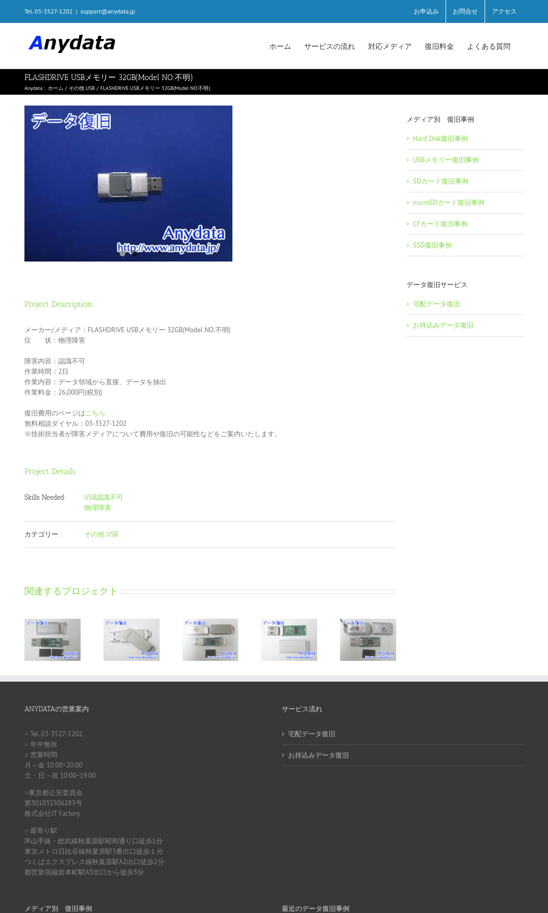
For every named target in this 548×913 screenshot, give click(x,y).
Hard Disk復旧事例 (440, 138)
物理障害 (97, 507)
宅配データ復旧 (436, 303)
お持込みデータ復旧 (443, 325)
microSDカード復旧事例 (449, 202)
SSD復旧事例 (432, 245)
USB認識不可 (103, 497)
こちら (95, 413)
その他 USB (101, 534)
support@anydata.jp (108, 11)
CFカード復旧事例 (440, 223)
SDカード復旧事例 (440, 181)
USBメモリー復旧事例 (446, 159)
